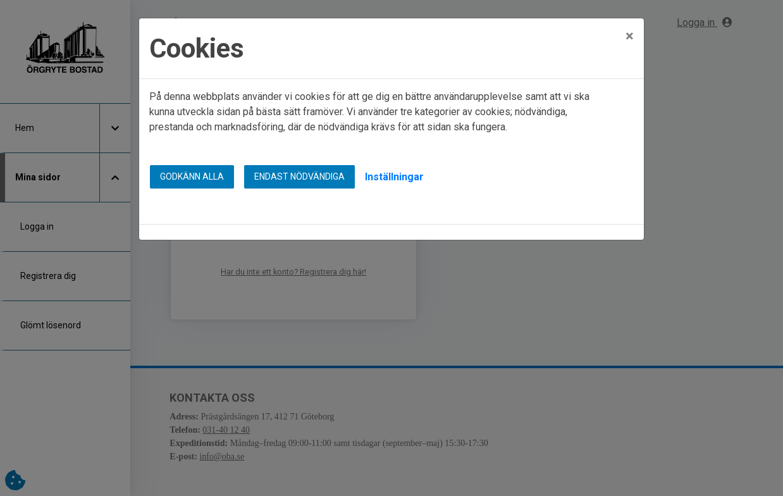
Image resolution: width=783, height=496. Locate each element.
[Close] (629, 28)
